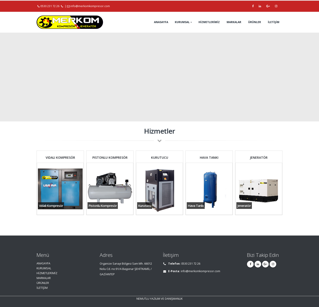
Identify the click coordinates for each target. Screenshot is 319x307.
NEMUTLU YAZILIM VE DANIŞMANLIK (159, 299)
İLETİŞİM (273, 22)
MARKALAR (234, 22)
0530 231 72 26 (48, 6)
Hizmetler (159, 131)
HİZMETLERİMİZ (209, 22)
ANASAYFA (161, 22)
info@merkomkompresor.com (90, 6)
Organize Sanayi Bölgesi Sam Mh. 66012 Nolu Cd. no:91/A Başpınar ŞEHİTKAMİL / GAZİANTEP (126, 269)
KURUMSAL (182, 22)
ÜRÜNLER (254, 22)
